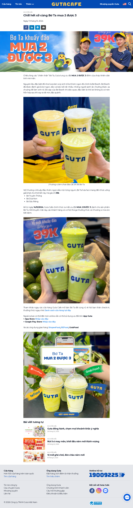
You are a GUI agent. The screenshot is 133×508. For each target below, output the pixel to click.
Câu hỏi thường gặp (56, 491)
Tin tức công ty (10, 485)
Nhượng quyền (11, 491)
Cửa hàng (6, 4)
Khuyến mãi (28, 12)
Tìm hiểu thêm (53, 476)
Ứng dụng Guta (54, 485)
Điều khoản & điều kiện (57, 493)
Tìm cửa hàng (10, 476)
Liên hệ (7, 493)
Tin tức (18, 4)
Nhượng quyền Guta (109, 4)
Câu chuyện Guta (12, 488)
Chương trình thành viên (58, 488)
